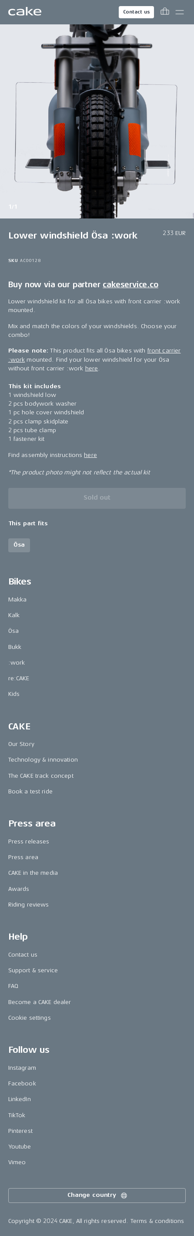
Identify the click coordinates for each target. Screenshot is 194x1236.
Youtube (19, 1146)
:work (16, 662)
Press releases (29, 841)
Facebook (22, 1083)
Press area (23, 857)
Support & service (33, 970)
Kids (14, 694)
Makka (17, 599)
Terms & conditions (157, 1221)
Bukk (15, 647)
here (91, 368)
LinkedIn (19, 1099)
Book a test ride (30, 791)
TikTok (17, 1115)
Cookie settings (29, 1017)
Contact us (136, 12)
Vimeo (17, 1162)
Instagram (22, 1068)
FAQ (13, 986)
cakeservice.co (130, 284)
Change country (97, 1195)
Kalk (14, 615)
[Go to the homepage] (24, 12)
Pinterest (20, 1131)
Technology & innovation (43, 759)
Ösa (13, 631)
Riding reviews (28, 904)
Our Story (21, 744)
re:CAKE (19, 678)
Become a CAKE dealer (39, 1002)
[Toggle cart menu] (164, 12)
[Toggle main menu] (179, 12)
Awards (19, 889)
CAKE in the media (33, 873)
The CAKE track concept (41, 775)
